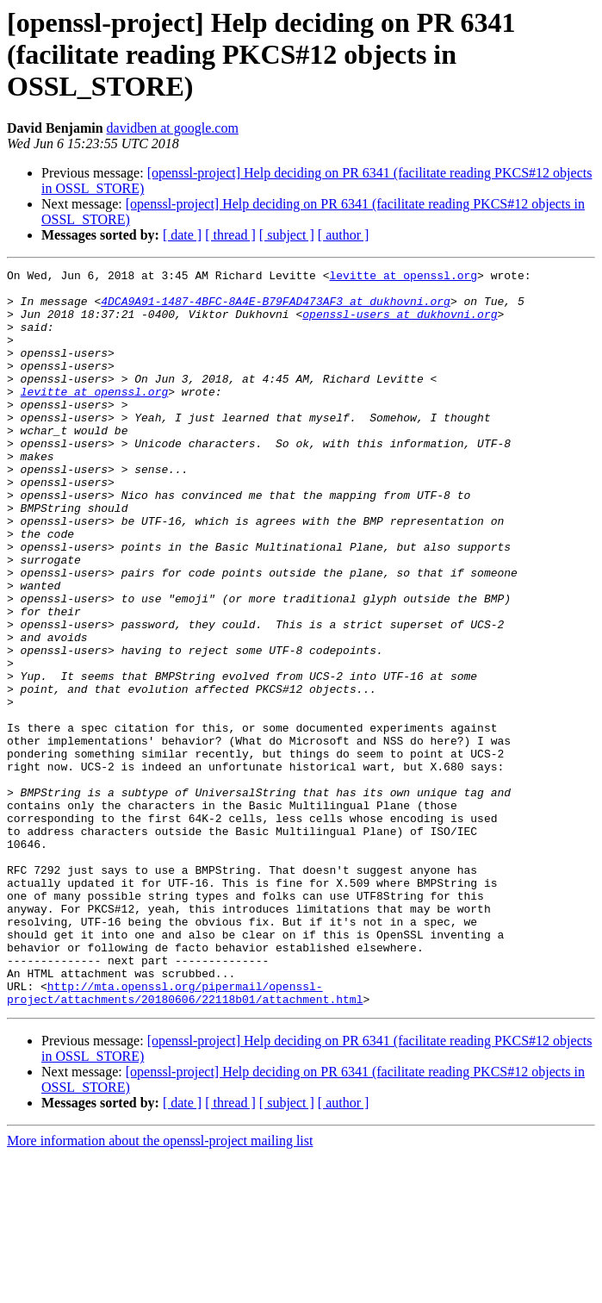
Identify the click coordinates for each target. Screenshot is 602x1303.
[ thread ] (230, 235)
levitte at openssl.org (403, 277)
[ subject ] (286, 235)
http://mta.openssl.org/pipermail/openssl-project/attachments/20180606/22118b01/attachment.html (185, 1138)
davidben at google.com (173, 128)
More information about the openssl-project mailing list (160, 1288)
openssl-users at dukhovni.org (399, 324)
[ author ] (343, 235)
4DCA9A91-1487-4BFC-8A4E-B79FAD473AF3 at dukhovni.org (275, 308)
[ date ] (182, 235)
